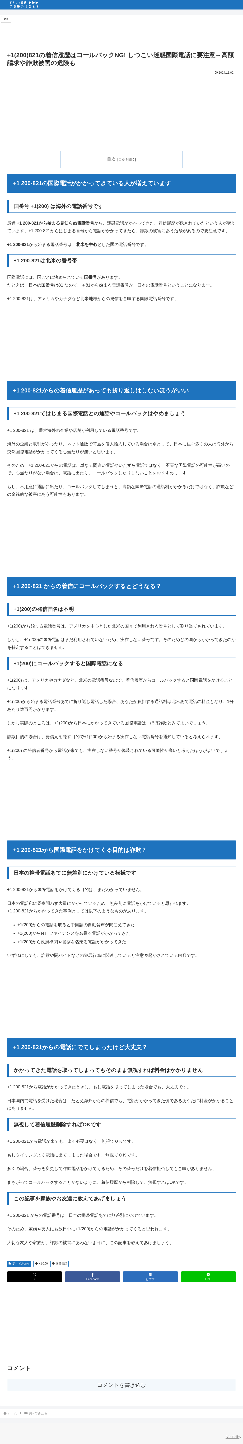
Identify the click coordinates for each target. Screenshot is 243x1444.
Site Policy (233, 1437)
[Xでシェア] (34, 1276)
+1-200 (41, 1263)
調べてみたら (19, 1263)
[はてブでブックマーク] (150, 1276)
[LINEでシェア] (208, 1276)
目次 (111, 159)
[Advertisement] (121, 34)
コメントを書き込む (121, 1385)
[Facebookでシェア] (92, 1276)
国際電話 (59, 1263)
